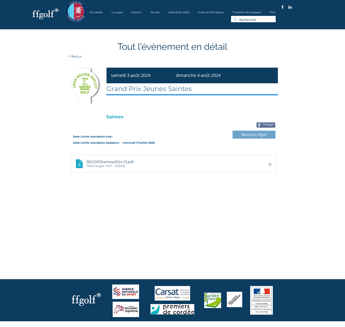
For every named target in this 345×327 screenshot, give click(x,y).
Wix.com (124, 325)
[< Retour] (89, 56)
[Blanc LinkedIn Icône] (290, 7)
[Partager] (266, 125)
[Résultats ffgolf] (254, 135)
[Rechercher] (252, 20)
